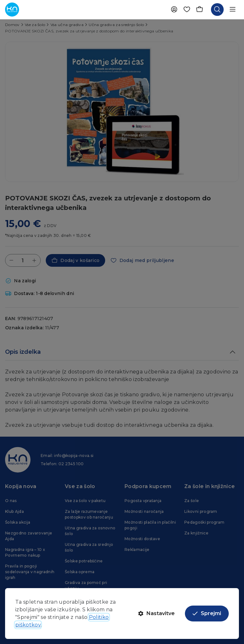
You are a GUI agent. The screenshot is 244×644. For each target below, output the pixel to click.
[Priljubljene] (186, 9)
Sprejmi (207, 613)
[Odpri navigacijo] (232, 9)
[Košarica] (199, 9)
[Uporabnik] (174, 9)
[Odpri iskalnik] (217, 9)
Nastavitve (156, 613)
